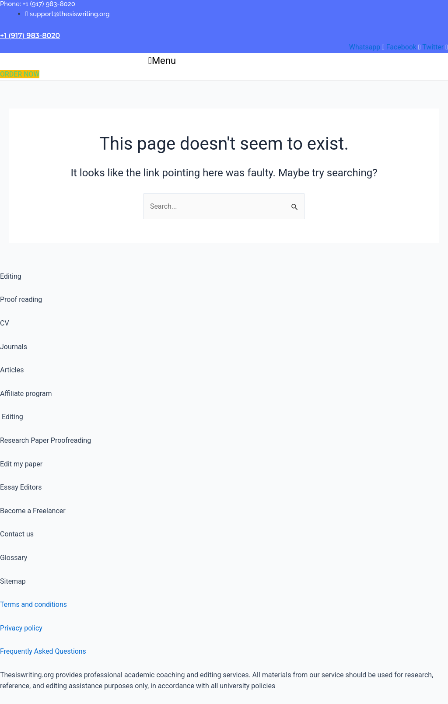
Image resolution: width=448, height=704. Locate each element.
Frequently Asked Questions (43, 651)
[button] (162, 61)
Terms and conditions (33, 604)
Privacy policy (21, 628)
